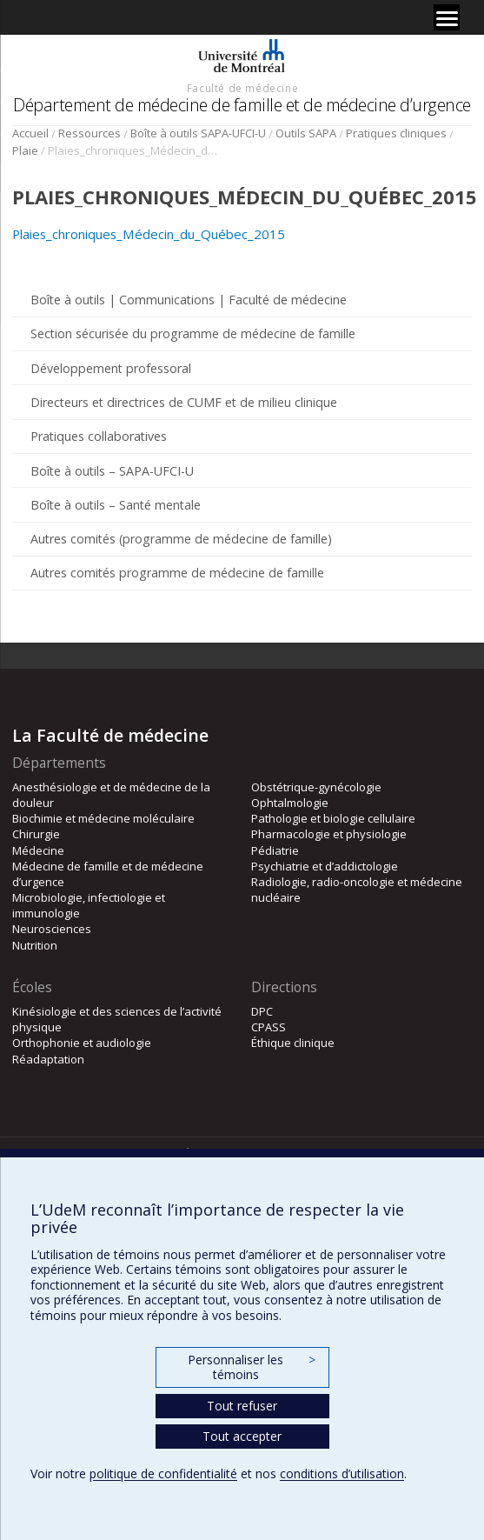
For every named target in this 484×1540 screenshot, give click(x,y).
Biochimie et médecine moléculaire (103, 818)
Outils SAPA (305, 133)
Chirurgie (36, 834)
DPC (262, 1011)
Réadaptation (48, 1059)
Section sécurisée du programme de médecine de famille (192, 333)
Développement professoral (110, 368)
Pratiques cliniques (396, 133)
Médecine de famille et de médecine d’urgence (107, 874)
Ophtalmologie (289, 802)
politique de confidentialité (163, 1473)
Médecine (38, 850)
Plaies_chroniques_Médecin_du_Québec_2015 (148, 234)
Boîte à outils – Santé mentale (115, 505)
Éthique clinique (293, 1042)
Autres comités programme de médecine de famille (177, 572)
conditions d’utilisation (342, 1473)
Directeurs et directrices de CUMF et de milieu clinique (183, 402)
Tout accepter (242, 1436)
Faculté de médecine (242, 88)
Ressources (89, 133)
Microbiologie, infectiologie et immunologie (88, 905)
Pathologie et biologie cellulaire (333, 818)
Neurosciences (51, 929)
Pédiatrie (275, 850)
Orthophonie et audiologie (81, 1042)
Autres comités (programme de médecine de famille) (181, 538)
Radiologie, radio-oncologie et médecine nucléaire (356, 889)
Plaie (25, 150)
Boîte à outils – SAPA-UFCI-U (112, 471)
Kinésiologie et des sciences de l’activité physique (117, 1019)
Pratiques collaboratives (98, 436)
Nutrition (34, 945)
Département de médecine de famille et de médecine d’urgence (242, 105)
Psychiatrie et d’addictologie (324, 866)
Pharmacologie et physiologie (329, 834)
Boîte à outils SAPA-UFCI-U (198, 133)
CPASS (268, 1027)
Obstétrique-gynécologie (316, 787)
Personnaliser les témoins (251, 1367)
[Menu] (447, 17)
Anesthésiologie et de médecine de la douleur (111, 794)
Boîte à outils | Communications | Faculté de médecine (188, 299)
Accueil (30, 133)
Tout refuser (242, 1405)
